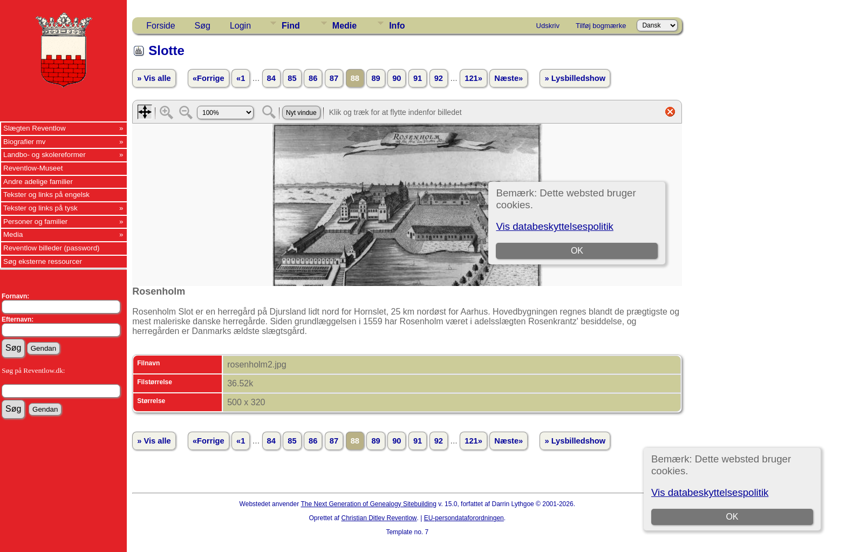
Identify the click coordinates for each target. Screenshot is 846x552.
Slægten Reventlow (34, 128)
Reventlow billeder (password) (51, 248)
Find (291, 25)
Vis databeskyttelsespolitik (709, 492)
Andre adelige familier (38, 182)
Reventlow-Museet (33, 168)
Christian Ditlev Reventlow (379, 518)
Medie (344, 25)
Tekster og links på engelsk (46, 194)
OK (732, 516)
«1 (240, 78)
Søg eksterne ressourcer (42, 261)
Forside (160, 25)
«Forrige (208, 78)
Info (397, 25)
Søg (202, 25)
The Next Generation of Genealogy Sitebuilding (368, 504)
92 (438, 78)
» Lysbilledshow (574, 78)
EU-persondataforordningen (464, 518)
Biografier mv (24, 142)
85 (292, 78)
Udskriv (548, 26)
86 (313, 78)
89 (375, 78)
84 (271, 78)
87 (334, 78)
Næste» (508, 78)
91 (417, 78)
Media (13, 234)
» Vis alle (153, 78)
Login (240, 25)
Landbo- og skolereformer (44, 155)
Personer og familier (35, 221)
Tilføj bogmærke (601, 26)
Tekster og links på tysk (40, 208)
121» (473, 78)
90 (396, 78)
